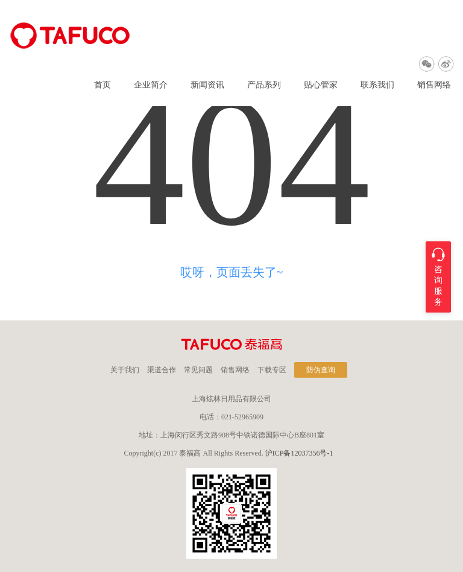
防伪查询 (320, 370)
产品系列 (264, 85)
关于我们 (124, 369)
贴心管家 (321, 85)
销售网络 (434, 85)
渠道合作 (161, 369)
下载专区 (271, 369)
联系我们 (377, 85)
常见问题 (198, 369)
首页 (102, 85)
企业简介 (151, 85)
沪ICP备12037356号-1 (299, 453)
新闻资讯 (207, 85)
